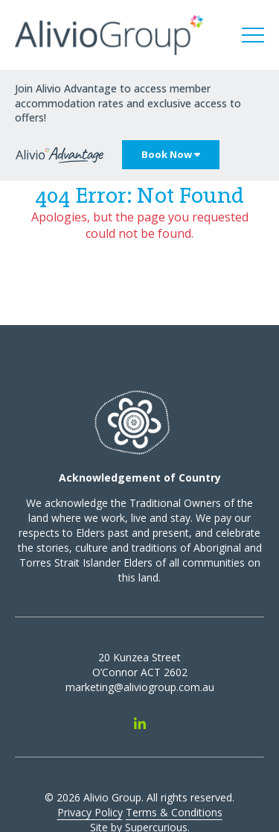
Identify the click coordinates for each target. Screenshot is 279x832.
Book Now (170, 154)
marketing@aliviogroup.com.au (139, 687)
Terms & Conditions (174, 812)
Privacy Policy (90, 812)
